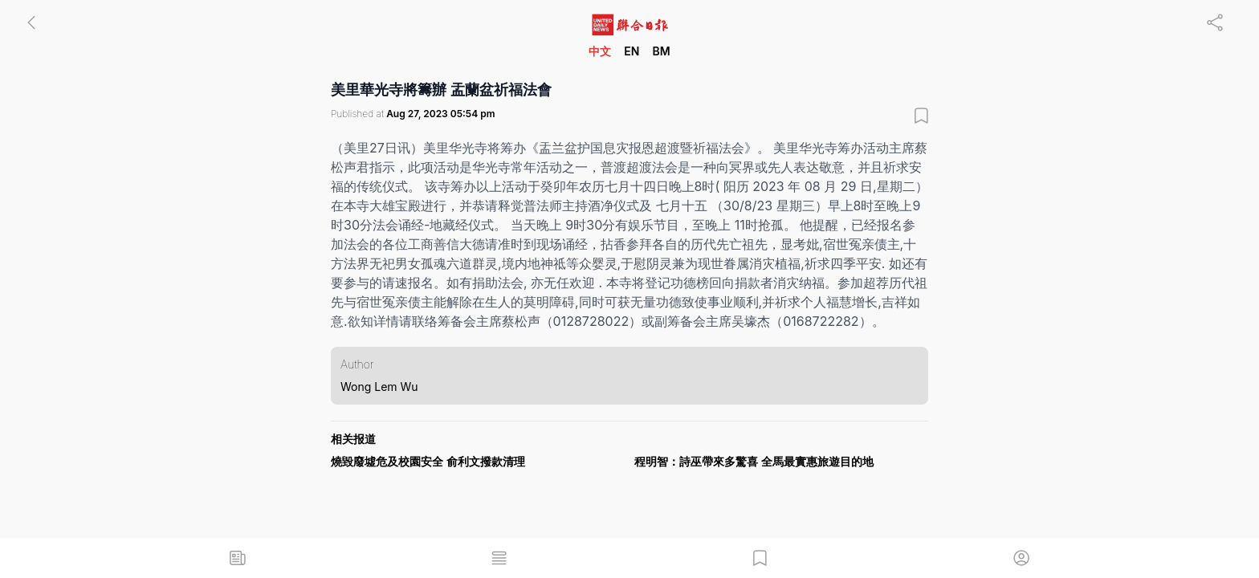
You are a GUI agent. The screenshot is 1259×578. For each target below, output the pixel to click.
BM (661, 51)
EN (631, 51)
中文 (600, 51)
